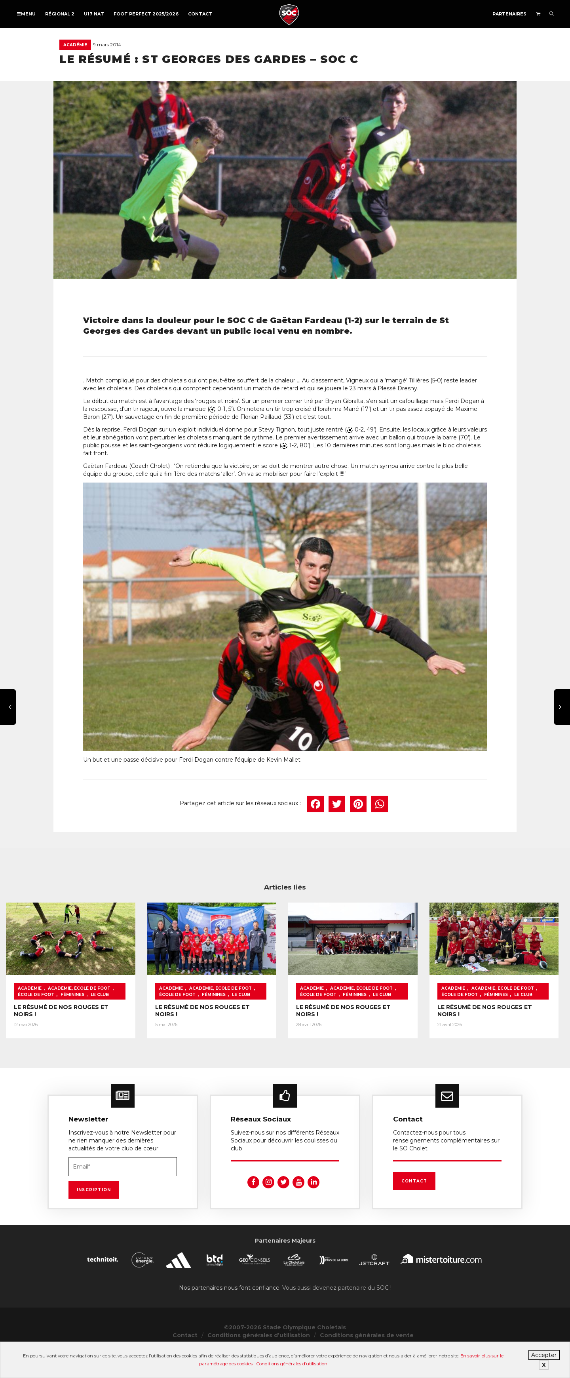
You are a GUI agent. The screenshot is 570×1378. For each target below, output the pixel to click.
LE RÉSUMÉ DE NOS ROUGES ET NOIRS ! (73, 1034)
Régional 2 (59, 14)
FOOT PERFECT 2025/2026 (146, 14)
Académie (75, 45)
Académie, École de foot (79, 1016)
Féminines (30, 1022)
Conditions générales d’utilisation (291, 1364)
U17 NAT (94, 14)
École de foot (135, 1016)
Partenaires (509, 14)
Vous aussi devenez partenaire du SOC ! (336, 1314)
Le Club (57, 1022)
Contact (200, 14)
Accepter (544, 1355)
